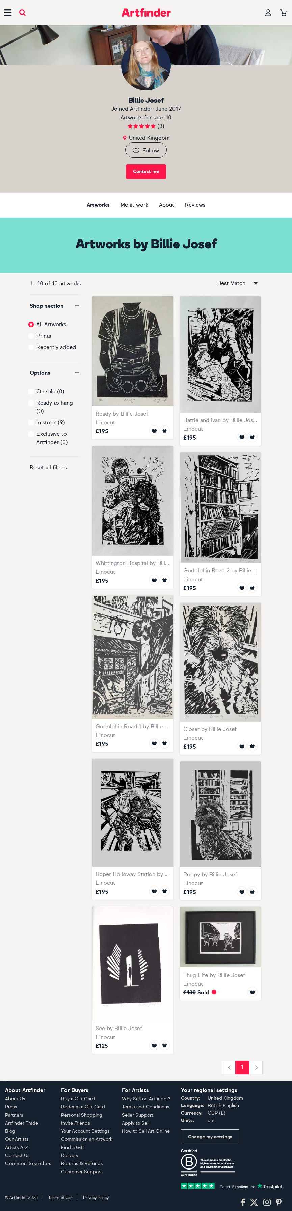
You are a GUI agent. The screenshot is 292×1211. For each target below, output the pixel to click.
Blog (10, 1131)
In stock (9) (50, 422)
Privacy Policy (96, 1197)
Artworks (98, 205)
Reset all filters (48, 467)
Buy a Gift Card (78, 1099)
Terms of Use (60, 1197)
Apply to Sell (135, 1123)
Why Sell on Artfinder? (146, 1099)
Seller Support (137, 1115)
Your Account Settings (85, 1131)
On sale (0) (50, 391)
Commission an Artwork (86, 1139)
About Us (15, 1099)
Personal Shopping (81, 1115)
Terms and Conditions (145, 1107)
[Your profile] (268, 12)
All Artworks (51, 324)
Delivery (69, 1155)
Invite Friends (75, 1123)
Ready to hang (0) (54, 407)
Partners (14, 1115)
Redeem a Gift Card (83, 1107)
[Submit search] (22, 12)
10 (168, 117)
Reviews (195, 205)
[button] (55, 306)
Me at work (134, 205)
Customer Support (81, 1172)
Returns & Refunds (82, 1163)
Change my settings (210, 1137)
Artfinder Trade (21, 1123)
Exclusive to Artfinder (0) (52, 438)
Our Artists (17, 1139)
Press (11, 1107)
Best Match (238, 283)
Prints (43, 336)
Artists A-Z (16, 1147)
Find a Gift (72, 1147)
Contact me (146, 171)
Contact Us (17, 1155)
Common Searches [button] (28, 1163)
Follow (145, 150)
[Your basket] (283, 13)
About (166, 205)
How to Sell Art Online (146, 1131)
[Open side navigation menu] (8, 12)
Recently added (56, 347)
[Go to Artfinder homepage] (146, 12)
